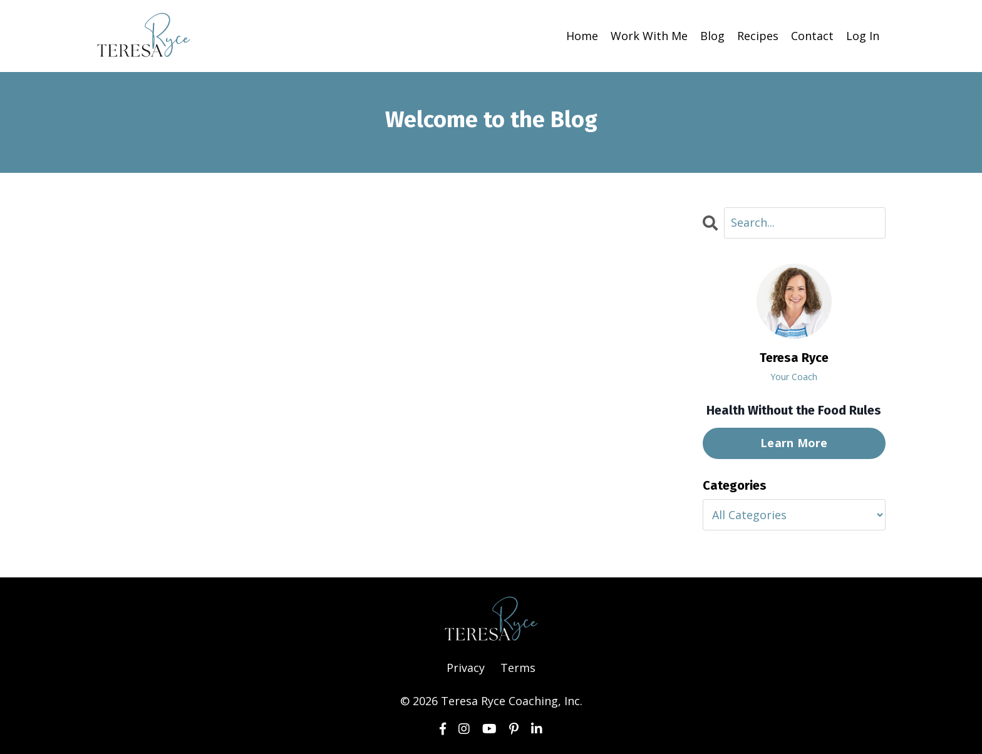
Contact (812, 35)
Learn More (794, 442)
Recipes (757, 35)
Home (582, 35)
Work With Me (649, 35)
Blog (712, 35)
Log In (862, 35)
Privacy (466, 667)
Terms (517, 667)
